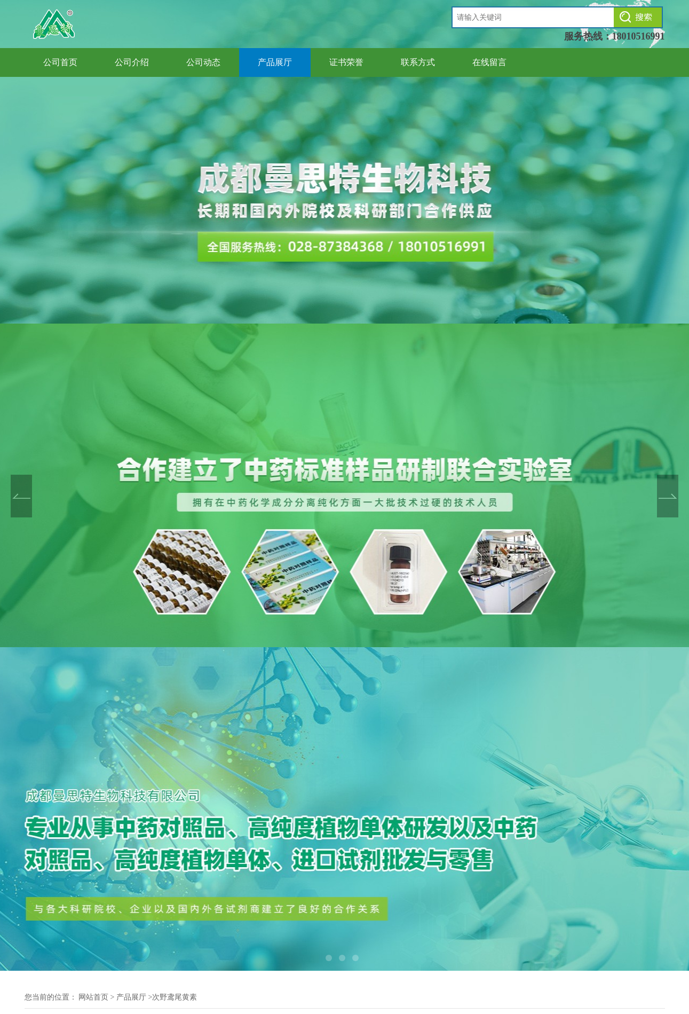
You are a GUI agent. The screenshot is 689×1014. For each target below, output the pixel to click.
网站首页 (93, 997)
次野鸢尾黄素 (174, 997)
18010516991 (638, 36)
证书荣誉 (346, 62)
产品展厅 (275, 62)
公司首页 (60, 62)
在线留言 (489, 62)
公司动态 (203, 62)
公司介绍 (132, 62)
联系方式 (418, 62)
